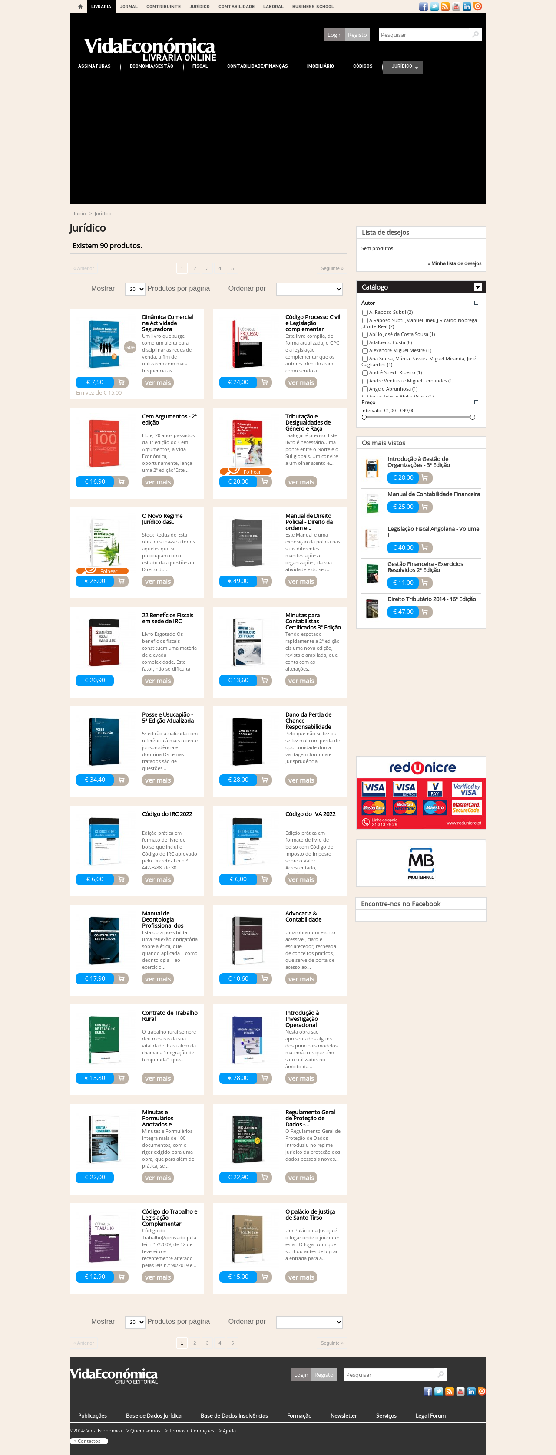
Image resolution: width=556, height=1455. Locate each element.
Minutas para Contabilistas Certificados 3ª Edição (313, 621)
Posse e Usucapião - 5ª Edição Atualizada (168, 717)
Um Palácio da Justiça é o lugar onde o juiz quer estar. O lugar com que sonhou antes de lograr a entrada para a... (312, 1244)
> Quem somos (143, 1430)
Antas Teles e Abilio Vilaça (401, 396)
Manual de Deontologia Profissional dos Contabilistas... (162, 922)
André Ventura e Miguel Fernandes (411, 380)
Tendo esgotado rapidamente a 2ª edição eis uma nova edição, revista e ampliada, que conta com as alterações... (312, 651)
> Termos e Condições (189, 1430)
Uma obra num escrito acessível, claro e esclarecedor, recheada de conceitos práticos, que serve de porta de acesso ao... (310, 949)
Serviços (386, 1415)
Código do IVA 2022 (310, 814)
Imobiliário (320, 66)
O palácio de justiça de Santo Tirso (310, 1214)
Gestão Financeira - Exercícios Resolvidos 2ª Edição (425, 567)
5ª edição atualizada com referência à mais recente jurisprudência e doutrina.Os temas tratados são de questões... (170, 750)
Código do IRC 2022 (167, 814)
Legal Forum (431, 1415)
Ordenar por (247, 288)
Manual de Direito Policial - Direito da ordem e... (309, 522)
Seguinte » (332, 268)
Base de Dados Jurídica (154, 1415)
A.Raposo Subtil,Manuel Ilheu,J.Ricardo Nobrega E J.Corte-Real (421, 323)
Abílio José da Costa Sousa (402, 334)
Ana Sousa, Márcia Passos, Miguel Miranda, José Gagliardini (418, 361)
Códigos (363, 66)
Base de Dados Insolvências (234, 1415)
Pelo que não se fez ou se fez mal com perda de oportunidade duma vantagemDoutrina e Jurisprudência (312, 747)
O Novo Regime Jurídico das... (162, 519)
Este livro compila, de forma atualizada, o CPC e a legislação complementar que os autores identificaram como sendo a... (312, 353)
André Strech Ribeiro (395, 372)
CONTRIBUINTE (163, 6)
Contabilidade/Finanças (257, 66)
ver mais (158, 382)
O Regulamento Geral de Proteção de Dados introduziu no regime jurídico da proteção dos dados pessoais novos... (313, 1145)
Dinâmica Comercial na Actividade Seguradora (167, 323)
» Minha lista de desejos (454, 263)
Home (80, 6)
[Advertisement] (278, 139)
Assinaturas (94, 66)
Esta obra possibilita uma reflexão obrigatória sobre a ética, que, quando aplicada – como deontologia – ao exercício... (170, 949)
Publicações (92, 1415)
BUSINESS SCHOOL (313, 6)
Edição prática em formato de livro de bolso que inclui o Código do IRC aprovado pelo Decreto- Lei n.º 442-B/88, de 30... (169, 850)
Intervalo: (372, 410)
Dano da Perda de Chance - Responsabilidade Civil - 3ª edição (308, 724)
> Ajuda (227, 1430)
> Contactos (87, 1441)
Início (80, 213)
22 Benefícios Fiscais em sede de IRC (167, 618)
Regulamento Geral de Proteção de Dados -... (310, 1118)
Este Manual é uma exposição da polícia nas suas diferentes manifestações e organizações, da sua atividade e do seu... (312, 552)
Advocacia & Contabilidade (303, 916)
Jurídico (401, 67)
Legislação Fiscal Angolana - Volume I (433, 532)
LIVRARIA (101, 6)
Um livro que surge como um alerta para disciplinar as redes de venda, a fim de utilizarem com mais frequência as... (167, 353)
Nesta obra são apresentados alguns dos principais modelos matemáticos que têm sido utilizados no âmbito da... (311, 1049)
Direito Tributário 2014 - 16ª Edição (431, 599)
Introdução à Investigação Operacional (302, 1019)
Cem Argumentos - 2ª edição (169, 419)
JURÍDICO (199, 6)
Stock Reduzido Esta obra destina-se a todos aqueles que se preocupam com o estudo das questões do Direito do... (169, 552)
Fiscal (200, 66)
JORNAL (129, 6)
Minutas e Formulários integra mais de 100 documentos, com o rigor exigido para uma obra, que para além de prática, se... (168, 1148)
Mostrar (103, 288)
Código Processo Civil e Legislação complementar (312, 323)
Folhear (252, 471)
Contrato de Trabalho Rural (170, 1016)
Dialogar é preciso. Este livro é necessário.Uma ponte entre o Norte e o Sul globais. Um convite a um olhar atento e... (311, 449)
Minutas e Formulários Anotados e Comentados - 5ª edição (163, 1124)
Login (335, 35)
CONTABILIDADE (236, 6)
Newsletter (344, 1415)
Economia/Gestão (151, 66)
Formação (299, 1415)
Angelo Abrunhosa (393, 388)
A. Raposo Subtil (391, 312)
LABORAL (273, 6)
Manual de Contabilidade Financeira (433, 494)
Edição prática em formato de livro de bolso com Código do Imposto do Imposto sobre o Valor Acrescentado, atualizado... (309, 854)
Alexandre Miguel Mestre (400, 350)
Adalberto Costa (390, 342)
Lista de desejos (385, 232)
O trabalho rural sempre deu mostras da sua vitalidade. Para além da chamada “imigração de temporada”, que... (169, 1045)
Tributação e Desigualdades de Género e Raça (308, 422)
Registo (357, 35)
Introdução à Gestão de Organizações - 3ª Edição (418, 462)
